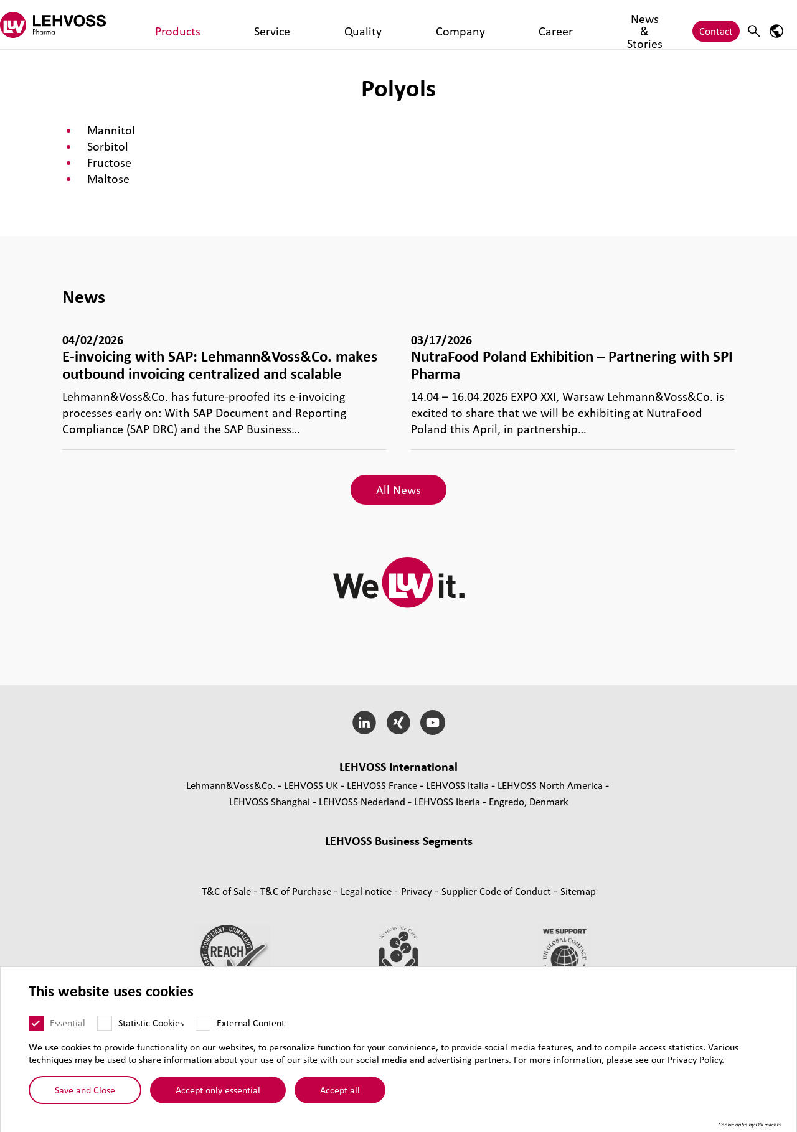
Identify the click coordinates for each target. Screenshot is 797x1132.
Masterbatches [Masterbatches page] (285, 859)
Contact (716, 24)
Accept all (340, 1090)
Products (166, 24)
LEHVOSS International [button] (398, 767)
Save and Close (85, 1090)
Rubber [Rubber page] (442, 859)
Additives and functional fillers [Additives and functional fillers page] (399, 891)
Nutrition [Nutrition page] (491, 875)
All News (398, 490)
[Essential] (36, 1023)
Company (308, 24)
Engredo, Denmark (528, 801)
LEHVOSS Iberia (447, 801)
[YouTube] (432, 722)
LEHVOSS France (382, 785)
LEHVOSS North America (550, 785)
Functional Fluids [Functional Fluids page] (248, 875)
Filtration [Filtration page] (399, 875)
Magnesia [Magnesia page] (488, 859)
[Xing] (399, 722)
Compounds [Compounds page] (217, 859)
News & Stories (418, 24)
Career (357, 24)
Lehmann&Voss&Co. (230, 785)
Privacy (418, 942)
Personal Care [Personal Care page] (550, 875)
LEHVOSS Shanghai (269, 801)
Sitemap (578, 942)
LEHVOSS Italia (457, 785)
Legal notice (367, 942)
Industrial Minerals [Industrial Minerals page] (559, 859)
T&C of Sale (227, 942)
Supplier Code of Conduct (497, 942)
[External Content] (203, 1023)
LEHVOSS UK (311, 785)
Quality (259, 24)
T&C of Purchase (297, 942)
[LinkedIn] (364, 722)
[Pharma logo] (65, 24)
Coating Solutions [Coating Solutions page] (332, 875)
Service (214, 24)
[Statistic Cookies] (104, 1023)
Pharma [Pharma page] (445, 875)
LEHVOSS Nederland (362, 801)
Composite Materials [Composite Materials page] (372, 859)
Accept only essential (218, 1090)
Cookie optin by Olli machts (749, 1125)
